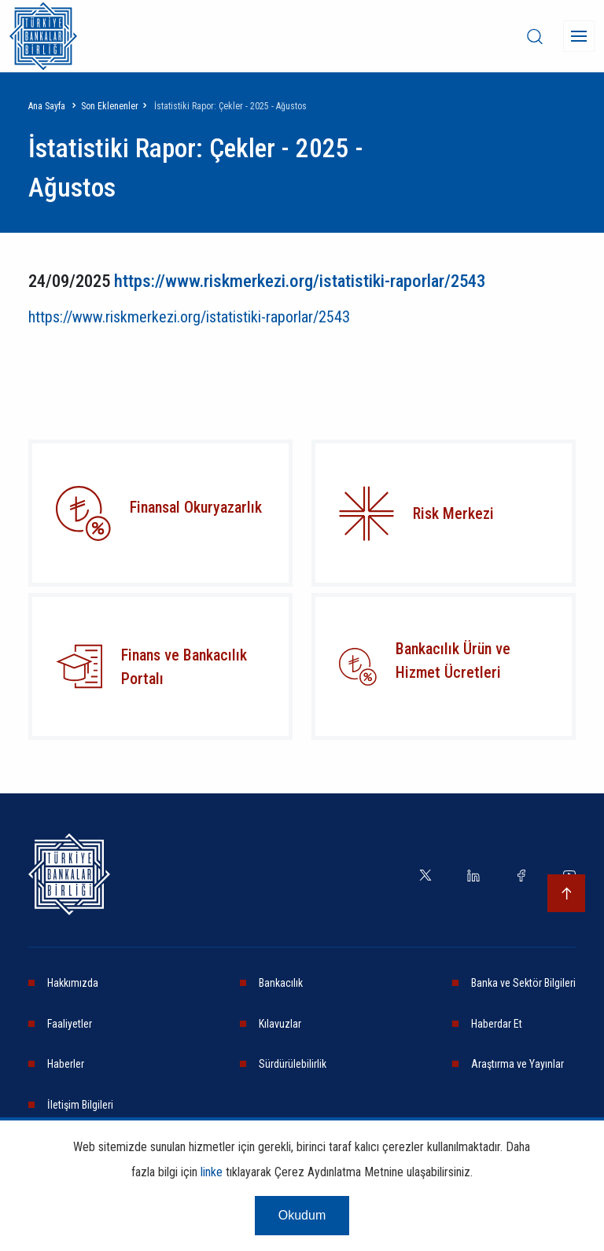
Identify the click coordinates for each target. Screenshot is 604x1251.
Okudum (302, 1215)
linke (212, 1172)
